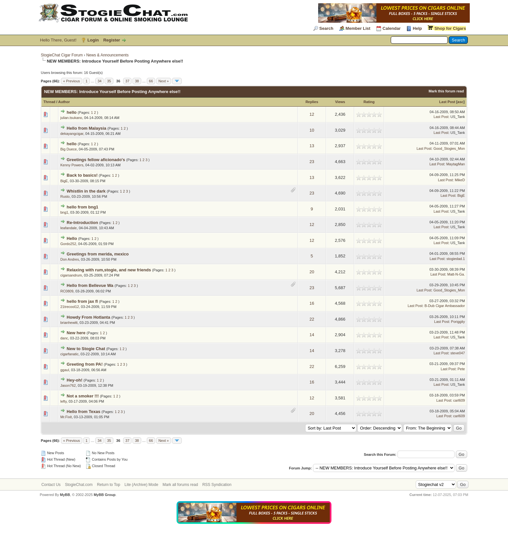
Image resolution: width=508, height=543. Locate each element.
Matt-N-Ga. (456, 274)
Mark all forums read (180, 484)
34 (99, 81)
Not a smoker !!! (83, 396)
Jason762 (68, 385)
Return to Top (108, 484)
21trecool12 (69, 307)
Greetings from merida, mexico (98, 254)
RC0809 (66, 291)
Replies (312, 102)
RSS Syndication (216, 484)
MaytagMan (455, 164)
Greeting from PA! (85, 364)
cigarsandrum (71, 275)
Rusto (65, 196)
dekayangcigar (71, 134)
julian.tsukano (71, 118)
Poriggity (458, 322)
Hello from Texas (83, 411)
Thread (49, 102)
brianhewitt (68, 323)
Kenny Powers (71, 165)
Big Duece (68, 149)
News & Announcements (107, 55)
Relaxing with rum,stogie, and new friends (109, 269)
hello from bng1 (82, 207)
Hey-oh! (74, 380)
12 (311, 114)
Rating (369, 102)
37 (127, 81)
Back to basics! (82, 175)
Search (326, 28)
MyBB (65, 495)
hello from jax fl (82, 301)
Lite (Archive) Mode (141, 484)
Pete (461, 369)
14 (311, 334)
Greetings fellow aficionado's (96, 159)
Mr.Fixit (66, 417)
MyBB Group (104, 495)
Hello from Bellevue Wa (90, 285)
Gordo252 (68, 244)
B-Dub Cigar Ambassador (444, 306)
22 (311, 319)
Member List (358, 28)
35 (109, 81)
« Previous (71, 81)
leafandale (68, 228)
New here (76, 332)
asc (460, 102)
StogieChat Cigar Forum (62, 55)
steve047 (457, 353)
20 (311, 271)
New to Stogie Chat (86, 348)
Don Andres (69, 259)
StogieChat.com (78, 484)
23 (311, 161)
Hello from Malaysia (86, 128)
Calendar (392, 28)
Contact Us (51, 484)
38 (137, 81)
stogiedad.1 (455, 259)
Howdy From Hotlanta (88, 317)
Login (93, 40)
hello (71, 112)
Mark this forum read (446, 91)
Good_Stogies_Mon (449, 148)
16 (311, 303)
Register (111, 40)
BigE (64, 181)
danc (64, 338)
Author (64, 102)
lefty (63, 401)
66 (151, 81)
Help (417, 28)
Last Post (447, 102)
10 (311, 130)
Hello (72, 238)
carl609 (459, 400)
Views (340, 102)
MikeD (460, 180)
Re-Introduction (82, 222)
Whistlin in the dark (86, 191)
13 (311, 145)
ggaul (64, 370)
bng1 (64, 212)
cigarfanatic (69, 354)
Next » (163, 81)
